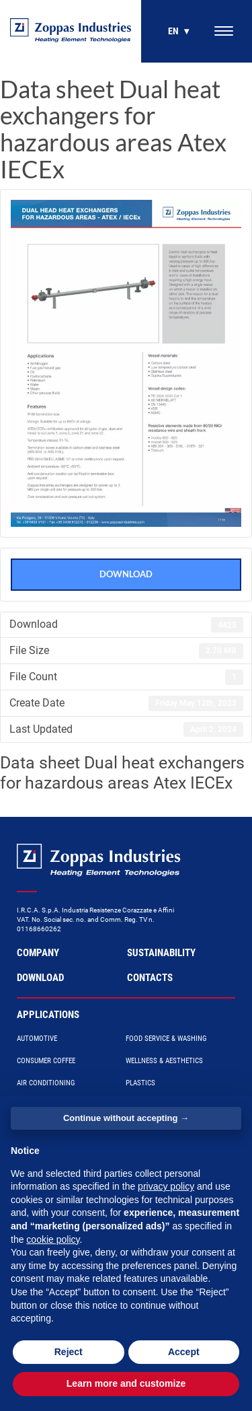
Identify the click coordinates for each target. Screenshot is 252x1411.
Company (38, 953)
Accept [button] (184, 1351)
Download (126, 574)
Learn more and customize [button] (126, 1383)
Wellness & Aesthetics (164, 1060)
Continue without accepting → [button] (126, 1118)
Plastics (140, 1083)
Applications (48, 1015)
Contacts (150, 978)
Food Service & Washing (166, 1038)
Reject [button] (68, 1351)
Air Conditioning (46, 1083)
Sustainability (161, 953)
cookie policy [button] (52, 1239)
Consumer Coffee (46, 1060)
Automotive (37, 1038)
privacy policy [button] (166, 1186)
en (173, 31)
